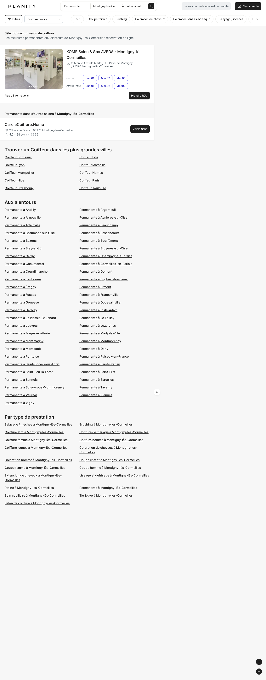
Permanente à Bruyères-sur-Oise (103, 248)
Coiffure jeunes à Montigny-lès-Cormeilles (36, 447)
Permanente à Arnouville (23, 217)
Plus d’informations (17, 95)
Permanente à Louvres (21, 325)
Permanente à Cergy (20, 256)
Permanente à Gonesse (22, 302)
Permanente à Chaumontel (24, 264)
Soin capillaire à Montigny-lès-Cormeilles (35, 495)
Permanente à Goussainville (99, 302)
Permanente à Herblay (21, 310)
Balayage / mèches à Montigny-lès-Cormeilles (38, 424)
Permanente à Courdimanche (26, 271)
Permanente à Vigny (19, 403)
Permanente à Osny (93, 349)
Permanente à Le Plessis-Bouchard (30, 318)
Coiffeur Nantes (91, 173)
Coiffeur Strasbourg (19, 188)
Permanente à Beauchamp (98, 225)
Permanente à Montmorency (100, 341)
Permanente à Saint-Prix (97, 372)
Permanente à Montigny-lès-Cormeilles (108, 488)
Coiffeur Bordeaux (18, 157)
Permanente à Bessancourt (99, 233)
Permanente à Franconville (98, 295)
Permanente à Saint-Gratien (99, 364)
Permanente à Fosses (20, 295)
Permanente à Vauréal (21, 395)
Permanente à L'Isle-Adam (98, 310)
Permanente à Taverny (95, 387)
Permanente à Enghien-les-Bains (103, 279)
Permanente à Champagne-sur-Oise (105, 256)
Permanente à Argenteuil (97, 210)
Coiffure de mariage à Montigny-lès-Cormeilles (114, 432)
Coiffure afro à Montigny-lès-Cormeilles (34, 432)
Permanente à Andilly (20, 210)
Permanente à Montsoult (23, 349)
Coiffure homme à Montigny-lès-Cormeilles (111, 440)
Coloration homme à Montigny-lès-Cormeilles (38, 460)
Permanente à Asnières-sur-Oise (103, 217)
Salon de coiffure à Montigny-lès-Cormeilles (37, 503)
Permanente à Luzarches (97, 325)
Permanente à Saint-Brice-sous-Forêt (32, 364)
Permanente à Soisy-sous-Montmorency (35, 387)
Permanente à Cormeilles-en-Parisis (105, 264)
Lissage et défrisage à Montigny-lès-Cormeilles (114, 475)
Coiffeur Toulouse (92, 188)
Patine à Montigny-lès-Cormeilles (29, 488)
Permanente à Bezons (21, 240)
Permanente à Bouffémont (98, 240)
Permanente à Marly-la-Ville (99, 333)
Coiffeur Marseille (92, 165)
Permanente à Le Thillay (96, 318)
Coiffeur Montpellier (19, 173)
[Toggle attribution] (261, 676)
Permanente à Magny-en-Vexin (27, 333)
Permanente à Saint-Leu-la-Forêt (29, 372)
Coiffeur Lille (88, 157)
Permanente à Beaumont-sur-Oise (30, 233)
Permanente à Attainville (22, 225)
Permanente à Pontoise (22, 356)
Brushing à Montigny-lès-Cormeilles (106, 424)
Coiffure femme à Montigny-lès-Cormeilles (36, 440)
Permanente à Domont (95, 271)
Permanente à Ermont (95, 287)
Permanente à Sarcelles (96, 380)
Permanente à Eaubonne (23, 279)
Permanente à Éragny (20, 287)
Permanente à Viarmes (95, 395)
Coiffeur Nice (14, 180)
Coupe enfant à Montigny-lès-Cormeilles (109, 460)
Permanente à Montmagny (24, 341)
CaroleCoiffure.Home (24, 124)
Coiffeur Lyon (15, 165)
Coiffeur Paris (89, 180)
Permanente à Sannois (21, 380)
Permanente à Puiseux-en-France (104, 356)
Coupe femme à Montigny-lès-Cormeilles (35, 468)
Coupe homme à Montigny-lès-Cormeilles (110, 468)
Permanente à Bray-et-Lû (23, 248)
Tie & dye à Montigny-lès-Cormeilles (106, 495)
